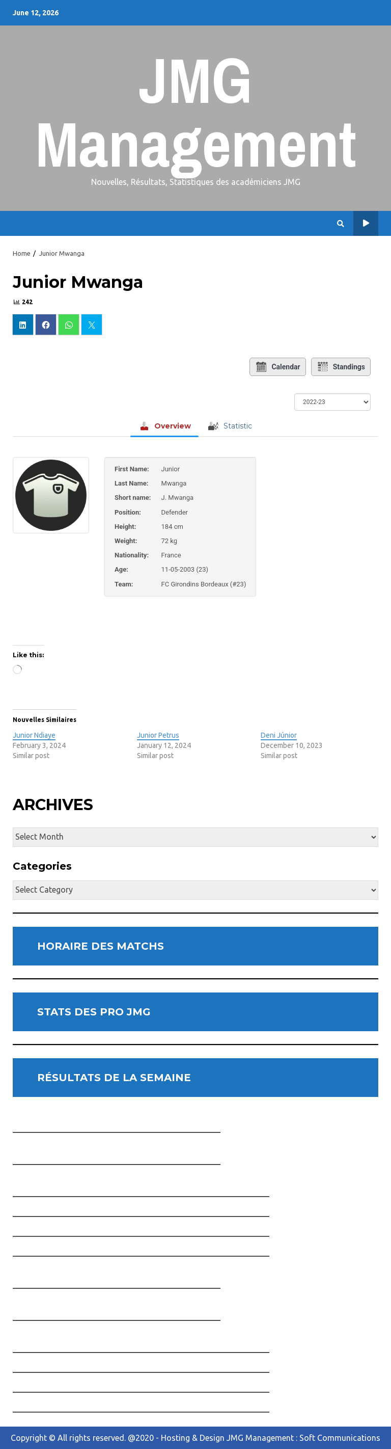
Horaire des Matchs (365, 223)
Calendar (277, 367)
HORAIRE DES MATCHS (100, 946)
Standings (341, 367)
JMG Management (195, 111)
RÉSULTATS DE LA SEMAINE (114, 1077)
